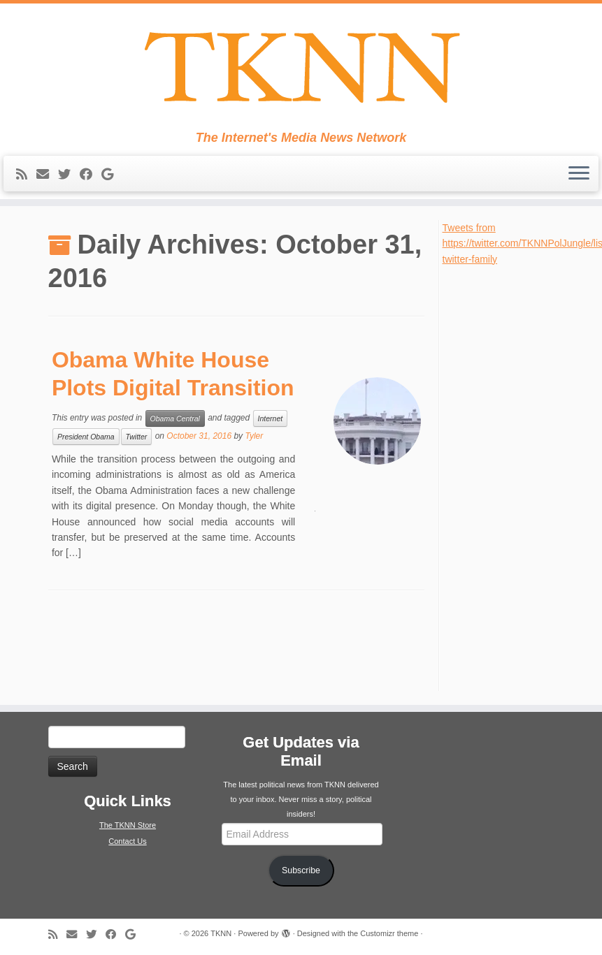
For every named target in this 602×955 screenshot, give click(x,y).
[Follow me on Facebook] (90, 175)
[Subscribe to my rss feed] (26, 175)
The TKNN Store (127, 825)
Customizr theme (389, 933)
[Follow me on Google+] (111, 175)
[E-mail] (47, 175)
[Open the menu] (578, 173)
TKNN (220, 933)
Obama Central (175, 418)
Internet (270, 418)
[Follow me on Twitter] (69, 175)
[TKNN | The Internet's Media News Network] (301, 67)
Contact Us (127, 841)
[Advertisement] (506, 476)
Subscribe (301, 870)
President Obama (86, 436)
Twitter (137, 436)
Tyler (254, 436)
